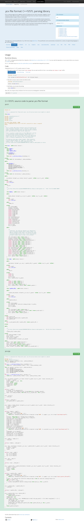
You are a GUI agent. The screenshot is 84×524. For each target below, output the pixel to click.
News (34, 1)
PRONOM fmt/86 (62, 28)
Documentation (75, 1)
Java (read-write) (45, 44)
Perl (65, 44)
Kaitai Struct (35, 40)
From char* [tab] (28, 72)
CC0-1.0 (61, 23)
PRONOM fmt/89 (62, 32)
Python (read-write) (10, 47)
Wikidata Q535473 (63, 35)
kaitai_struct (61, 519)
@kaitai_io (35, 519)
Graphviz (33, 44)
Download (29, 1)
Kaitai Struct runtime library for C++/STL (40, 60)
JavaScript (53, 44)
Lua (58, 44)
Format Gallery (40, 1)
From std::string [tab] (20, 72)
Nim (61, 44)
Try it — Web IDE (67, 1)
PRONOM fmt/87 (62, 30)
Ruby (18, 47)
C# (26, 44)
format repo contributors (24, 514)
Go (29, 44)
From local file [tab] (12, 72)
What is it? (16, 1)
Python (73, 44)
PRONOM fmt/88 (62, 31)
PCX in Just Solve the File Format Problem (68, 36)
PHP (69, 44)
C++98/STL (20, 44)
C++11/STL (14, 44)
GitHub (9, 519)
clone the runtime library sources (25, 63)
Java (38, 44)
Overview (8, 44)
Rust (22, 47)
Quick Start (22, 1)
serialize (8, 61)
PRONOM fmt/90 (62, 34)
